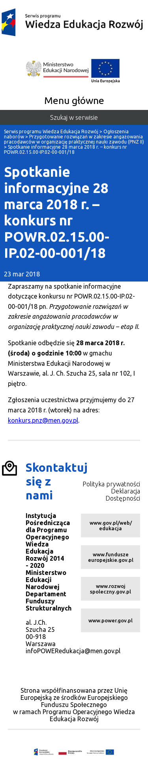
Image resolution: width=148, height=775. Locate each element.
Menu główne (74, 100)
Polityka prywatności (111, 484)
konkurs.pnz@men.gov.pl (43, 420)
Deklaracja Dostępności (122, 495)
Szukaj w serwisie (74, 117)
